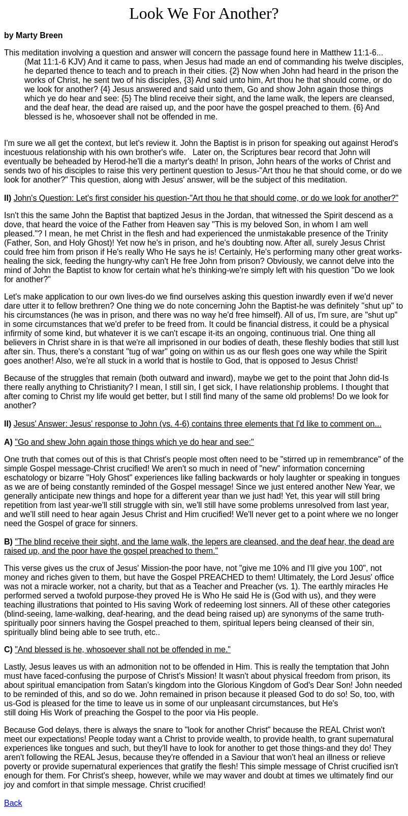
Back (13, 803)
